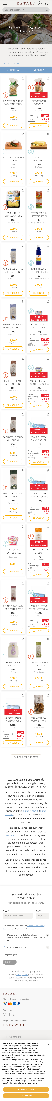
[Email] (17, 916)
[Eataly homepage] (26, 3)
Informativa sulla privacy (36, 926)
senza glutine (30, 810)
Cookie (5, 929)
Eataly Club (22, 974)
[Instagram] (4, 1014)
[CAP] (42, 916)
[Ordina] (13, 69)
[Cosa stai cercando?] (26, 9)
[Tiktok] (14, 1014)
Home (6, 63)
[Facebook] (9, 1014)
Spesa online (16, 63)
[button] (40, 3)
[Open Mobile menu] (4, 3)
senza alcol (12, 835)
